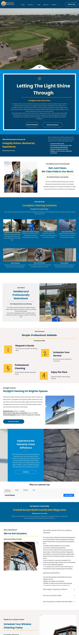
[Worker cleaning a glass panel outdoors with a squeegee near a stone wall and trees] (29, 177)
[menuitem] (23, 5)
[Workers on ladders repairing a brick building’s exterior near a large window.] (12, 177)
